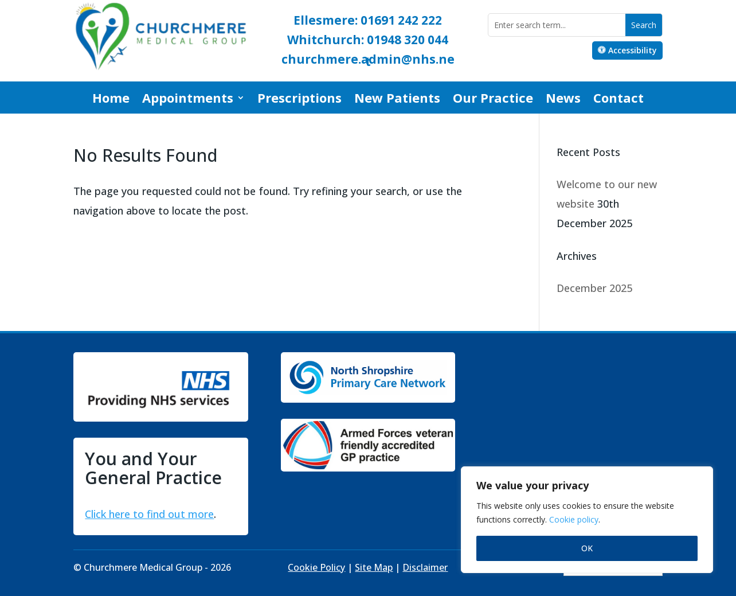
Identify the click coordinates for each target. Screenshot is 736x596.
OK (587, 548)
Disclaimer (425, 567)
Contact (618, 100)
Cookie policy (573, 519)
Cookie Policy (316, 567)
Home (111, 100)
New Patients (397, 100)
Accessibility (632, 50)
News (563, 100)
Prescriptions (299, 100)
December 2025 (594, 288)
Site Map (374, 567)
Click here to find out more (149, 514)
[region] (587, 519)
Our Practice (493, 100)
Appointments (187, 100)
